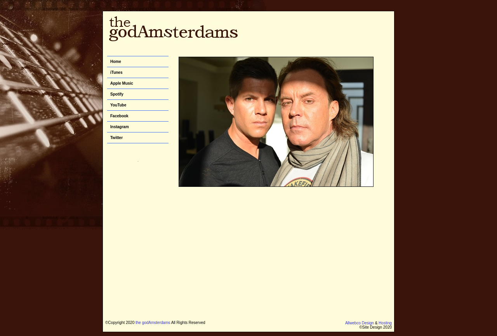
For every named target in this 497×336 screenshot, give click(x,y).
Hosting (385, 323)
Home (115, 61)
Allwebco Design (359, 323)
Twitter (116, 138)
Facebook (119, 116)
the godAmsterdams (153, 322)
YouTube (118, 105)
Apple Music (121, 83)
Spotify (116, 94)
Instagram (119, 127)
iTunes (116, 72)
